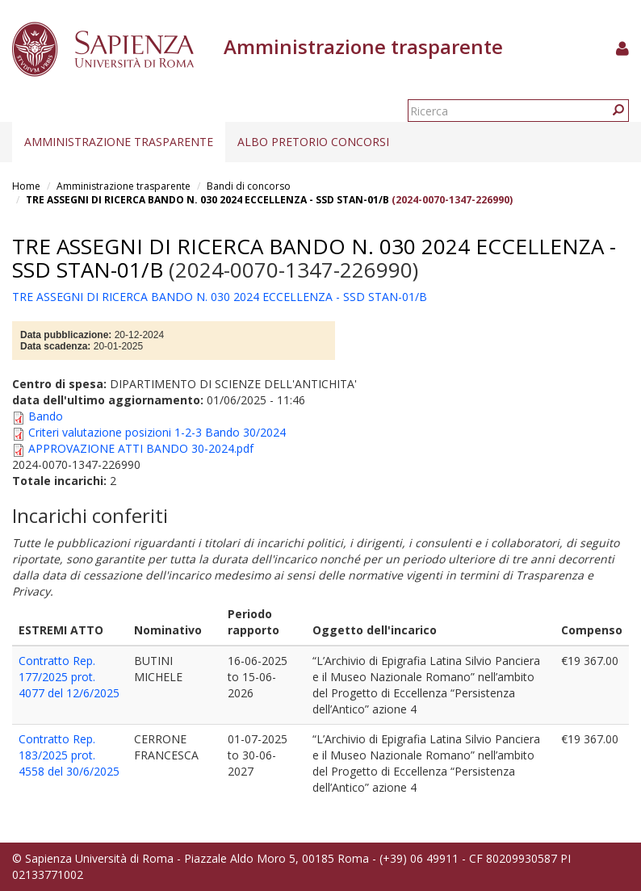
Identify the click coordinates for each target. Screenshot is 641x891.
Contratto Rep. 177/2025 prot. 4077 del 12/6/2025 (69, 677)
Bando (45, 416)
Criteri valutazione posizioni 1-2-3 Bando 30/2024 (157, 432)
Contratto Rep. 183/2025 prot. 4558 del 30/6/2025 (69, 755)
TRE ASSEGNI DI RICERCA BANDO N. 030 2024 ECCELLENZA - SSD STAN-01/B (209, 200)
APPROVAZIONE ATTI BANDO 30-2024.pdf (140, 448)
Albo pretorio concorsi (313, 141)
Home (26, 186)
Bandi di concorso (249, 186)
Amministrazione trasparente (118, 141)
